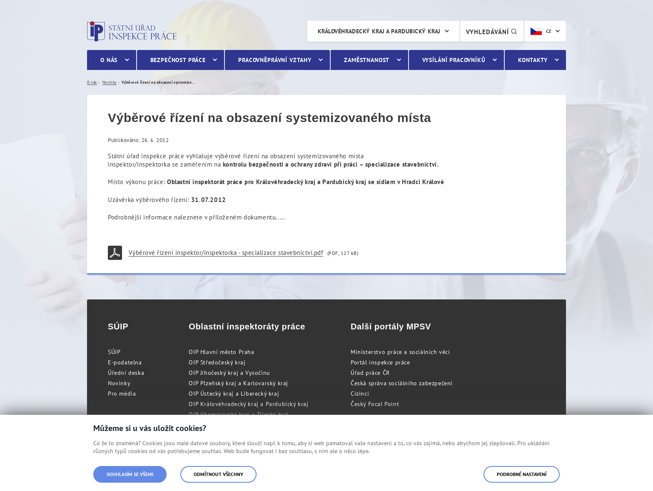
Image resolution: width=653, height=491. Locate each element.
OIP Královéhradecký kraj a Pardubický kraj (248, 404)
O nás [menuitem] (108, 60)
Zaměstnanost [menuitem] (366, 60)
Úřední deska (126, 372)
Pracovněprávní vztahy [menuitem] (275, 60)
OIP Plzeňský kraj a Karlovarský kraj (238, 383)
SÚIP (114, 352)
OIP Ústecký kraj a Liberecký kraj (234, 393)
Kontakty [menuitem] (533, 60)
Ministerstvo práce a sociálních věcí (400, 352)
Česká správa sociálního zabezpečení (402, 383)
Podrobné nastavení (521, 474)
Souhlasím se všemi (130, 474)
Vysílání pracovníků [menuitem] (454, 60)
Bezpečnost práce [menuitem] (178, 60)
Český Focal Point (375, 404)
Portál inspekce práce (380, 362)
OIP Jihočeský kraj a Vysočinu (229, 372)
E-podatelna (125, 362)
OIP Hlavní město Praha (221, 352)
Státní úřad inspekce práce (132, 31)
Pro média (122, 393)
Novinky (119, 383)
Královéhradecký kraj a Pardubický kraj (379, 31)
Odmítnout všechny (218, 474)
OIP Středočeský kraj (217, 362)
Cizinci (360, 393)
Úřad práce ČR (370, 372)
